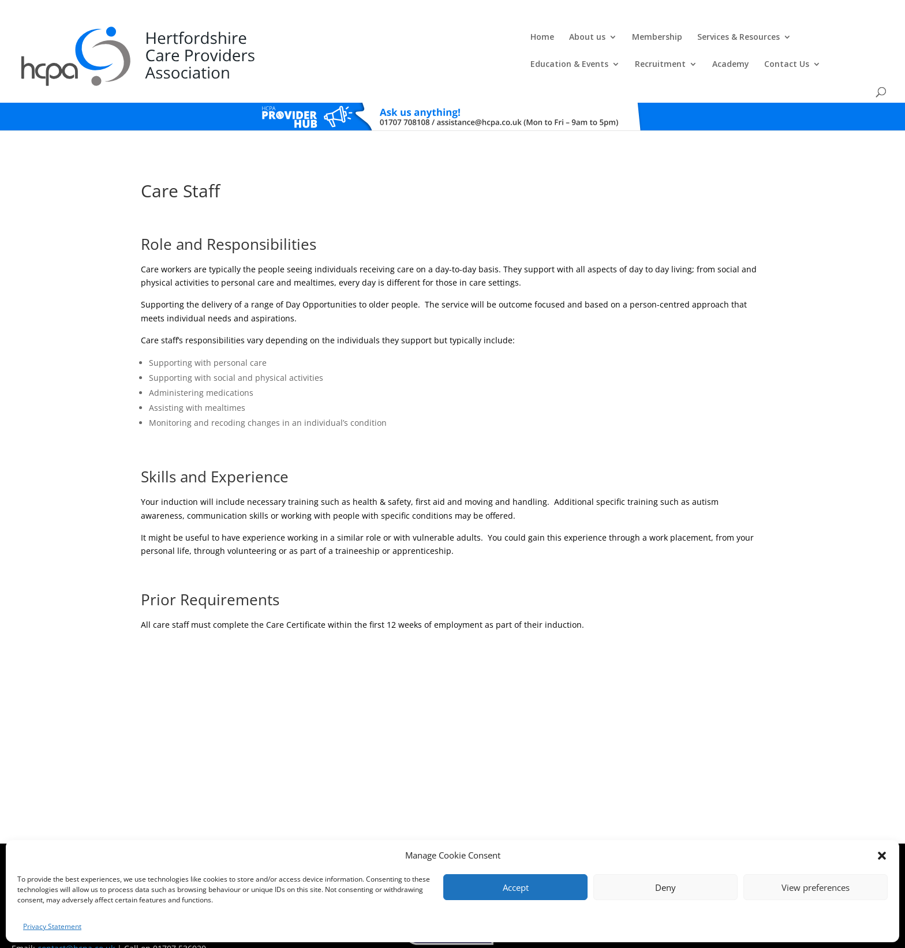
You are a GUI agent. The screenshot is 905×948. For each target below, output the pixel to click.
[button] (882, 855)
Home (267, 38)
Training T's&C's (510, 837)
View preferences (815, 887)
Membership (382, 38)
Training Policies (567, 837)
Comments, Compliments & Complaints (370, 837)
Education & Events (570, 38)
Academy (731, 38)
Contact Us (787, 38)
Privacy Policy (457, 837)
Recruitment (660, 38)
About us (312, 38)
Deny (665, 887)
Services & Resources (463, 38)
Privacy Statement (52, 926)
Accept (516, 887)
